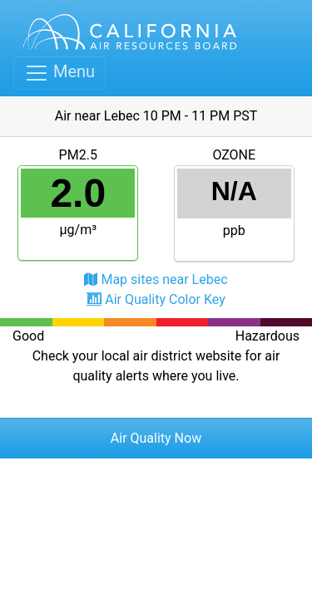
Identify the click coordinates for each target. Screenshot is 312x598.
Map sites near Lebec (164, 279)
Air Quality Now (156, 438)
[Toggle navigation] (59, 73)
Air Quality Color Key (165, 299)
